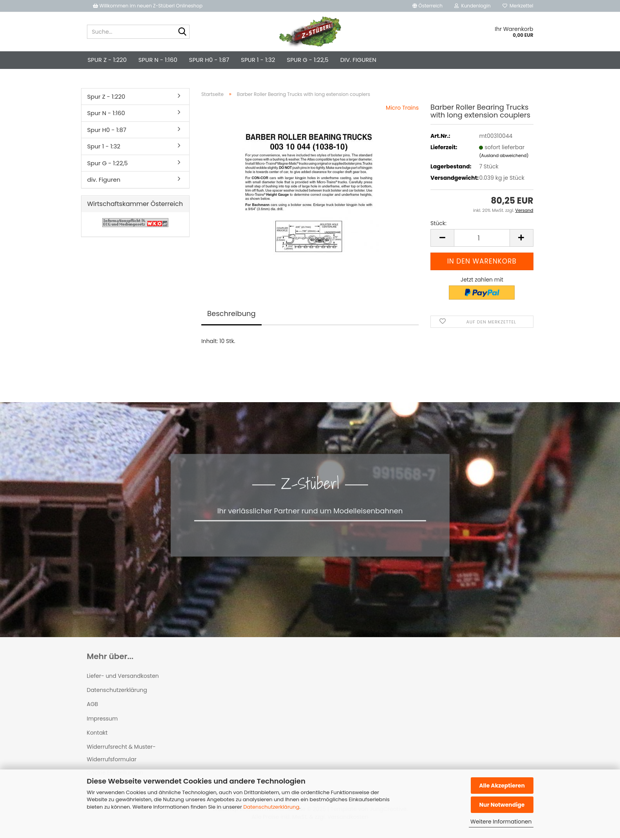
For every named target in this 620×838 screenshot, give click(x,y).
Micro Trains (402, 108)
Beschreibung (231, 313)
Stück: (438, 223)
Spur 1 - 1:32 (258, 60)
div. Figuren (358, 60)
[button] (427, 6)
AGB (92, 704)
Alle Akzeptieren (502, 785)
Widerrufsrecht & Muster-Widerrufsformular (121, 753)
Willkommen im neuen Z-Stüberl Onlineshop (148, 5)
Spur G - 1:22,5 (307, 60)
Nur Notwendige (501, 805)
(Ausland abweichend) (503, 155)
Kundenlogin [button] (472, 5)
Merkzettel (518, 5)
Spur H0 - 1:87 (209, 60)
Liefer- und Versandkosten (123, 676)
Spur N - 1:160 (157, 60)
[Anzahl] (482, 238)
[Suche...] (182, 32)
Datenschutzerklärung (271, 807)
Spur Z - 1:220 (107, 60)
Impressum (102, 718)
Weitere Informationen (500, 821)
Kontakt (97, 733)
